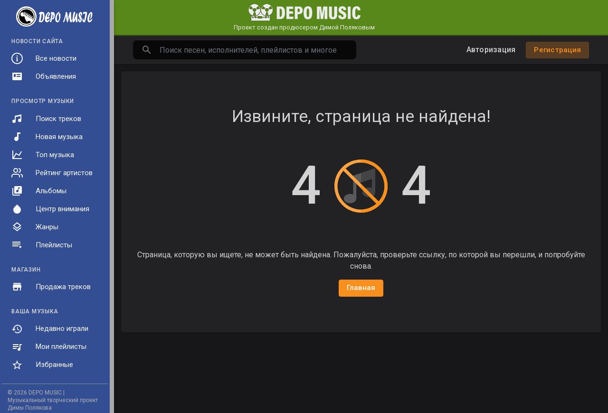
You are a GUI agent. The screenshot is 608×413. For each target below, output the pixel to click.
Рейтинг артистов (52, 172)
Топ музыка (42, 154)
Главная (361, 287)
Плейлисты (41, 245)
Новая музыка (47, 136)
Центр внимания (50, 209)
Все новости (43, 58)
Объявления (43, 76)
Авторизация (491, 49)
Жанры (34, 227)
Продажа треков (51, 286)
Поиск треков (46, 118)
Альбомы (38, 191)
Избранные (42, 365)
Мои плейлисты (48, 347)
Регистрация (557, 50)
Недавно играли (49, 329)
